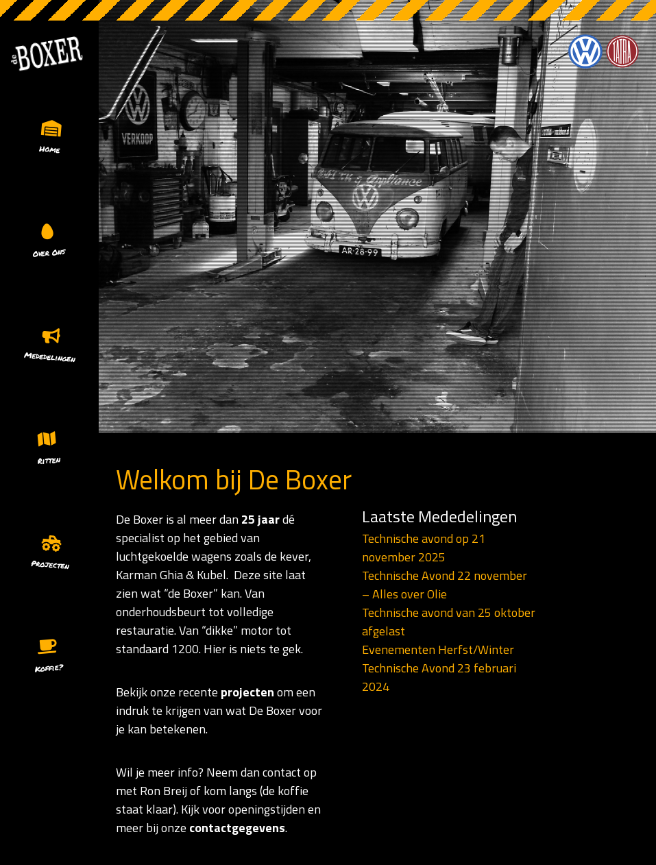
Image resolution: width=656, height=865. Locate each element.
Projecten (49, 564)
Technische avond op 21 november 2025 (423, 547)
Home (49, 149)
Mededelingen (49, 357)
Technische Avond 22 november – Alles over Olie (444, 584)
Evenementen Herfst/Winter (438, 649)
